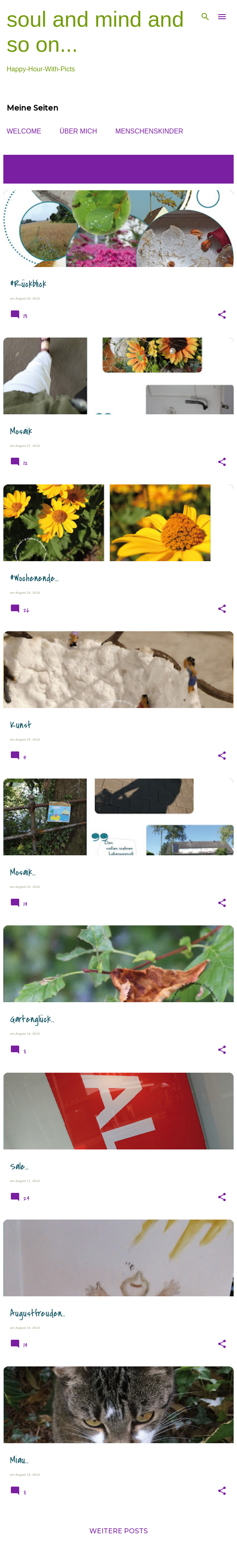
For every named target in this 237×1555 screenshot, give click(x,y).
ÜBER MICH (78, 131)
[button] (222, 315)
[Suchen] (205, 17)
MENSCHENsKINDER (149, 131)
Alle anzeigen (38, 175)
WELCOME (24, 131)
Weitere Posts (118, 1531)
